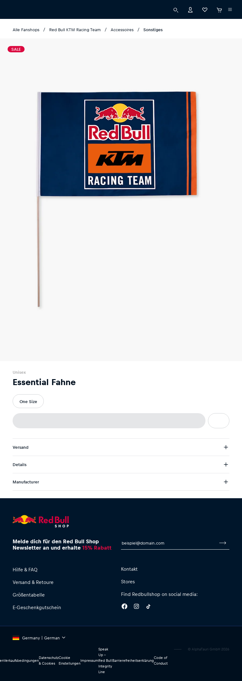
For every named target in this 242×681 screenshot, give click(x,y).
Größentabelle (29, 595)
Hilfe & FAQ (25, 569)
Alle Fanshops (26, 29)
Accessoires (122, 29)
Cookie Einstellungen (69, 660)
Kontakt (129, 569)
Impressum (89, 660)
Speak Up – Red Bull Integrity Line (105, 660)
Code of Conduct (161, 660)
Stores (128, 581)
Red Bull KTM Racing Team (75, 29)
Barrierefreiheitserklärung (133, 660)
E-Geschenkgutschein (37, 607)
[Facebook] (124, 607)
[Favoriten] (204, 9)
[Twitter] (148, 607)
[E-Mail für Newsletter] (168, 543)
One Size (28, 401)
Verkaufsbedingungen (21, 660)
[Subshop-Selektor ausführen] (230, 9)
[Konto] (190, 9)
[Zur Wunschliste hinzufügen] (218, 420)
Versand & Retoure (33, 582)
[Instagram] (136, 607)
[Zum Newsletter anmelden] (222, 543)
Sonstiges (153, 29)
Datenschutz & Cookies (49, 660)
